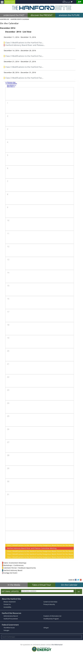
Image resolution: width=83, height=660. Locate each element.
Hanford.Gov (4, 19)
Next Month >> (11, 85)
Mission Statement (10, 602)
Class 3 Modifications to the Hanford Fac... (24, 42)
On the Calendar (69, 584)
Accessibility (7, 607)
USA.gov (46, 628)
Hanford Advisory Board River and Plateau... (25, 45)
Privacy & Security (49, 604)
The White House (9, 628)
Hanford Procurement (11, 619)
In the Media (14, 584)
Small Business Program (51, 619)
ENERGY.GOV (9, 2)
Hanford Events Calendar (19, 19)
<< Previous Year (10, 82)
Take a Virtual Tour (41, 584)
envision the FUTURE (69, 15)
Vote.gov (6, 630)
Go (79, 591)
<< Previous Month (11, 83)
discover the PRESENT (41, 15)
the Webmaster (57, 645)
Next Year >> (11, 86)
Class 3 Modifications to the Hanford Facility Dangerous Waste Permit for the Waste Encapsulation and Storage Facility (39, 545)
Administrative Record (11, 616)
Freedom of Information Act (52, 616)
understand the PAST (13, 15)
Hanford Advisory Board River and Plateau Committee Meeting (31, 548)
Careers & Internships (50, 602)
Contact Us (7, 604)
